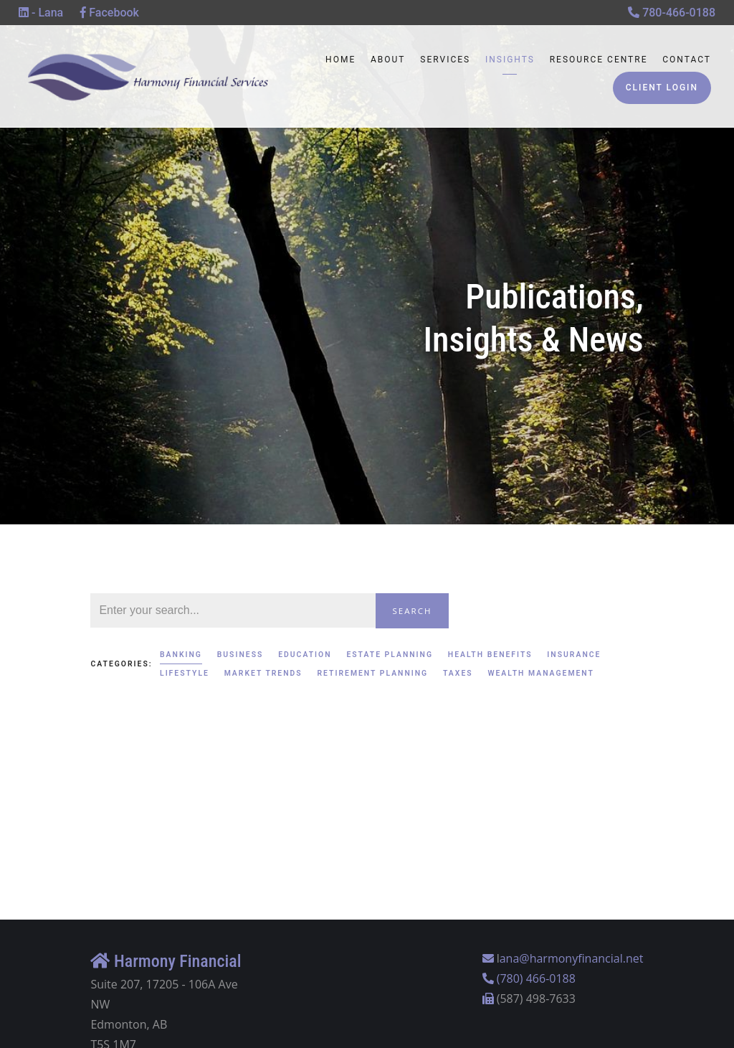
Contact (686, 60)
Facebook (109, 12)
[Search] (232, 610)
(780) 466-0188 (536, 978)
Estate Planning (389, 654)
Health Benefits (490, 654)
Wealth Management (540, 673)
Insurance (574, 654)
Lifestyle (184, 673)
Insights (510, 60)
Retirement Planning (372, 673)
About (388, 60)
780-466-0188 (671, 12)
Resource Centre (599, 60)
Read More (120, 819)
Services (445, 60)
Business (240, 654)
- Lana (41, 12)
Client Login (662, 87)
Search (412, 610)
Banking (181, 654)
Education (304, 654)
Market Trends (263, 673)
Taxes (458, 673)
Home (340, 60)
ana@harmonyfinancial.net (572, 958)
